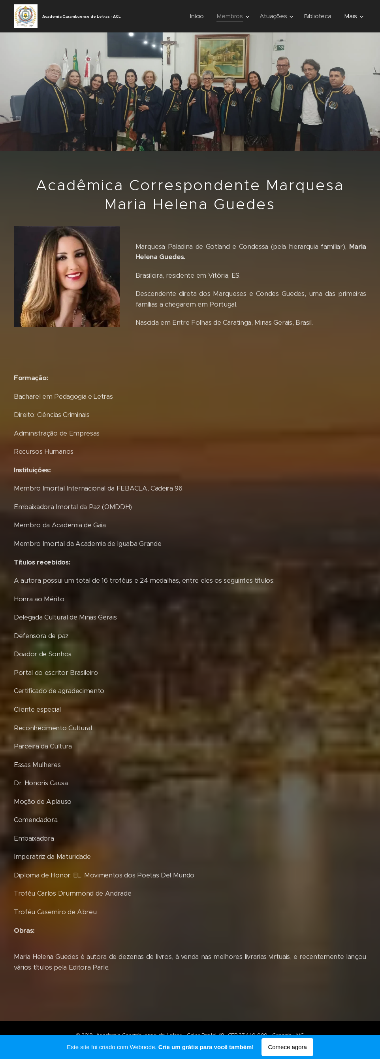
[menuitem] (197, 16)
